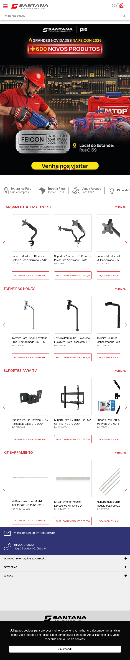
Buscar (123, 16)
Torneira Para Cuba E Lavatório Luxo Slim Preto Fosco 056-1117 (72, 340)
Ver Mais (120, 207)
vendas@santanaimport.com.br (34, 533)
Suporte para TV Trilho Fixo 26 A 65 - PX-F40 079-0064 (72, 422)
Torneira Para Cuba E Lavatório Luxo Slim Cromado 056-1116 (29, 340)
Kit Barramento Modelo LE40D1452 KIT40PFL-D (68, 504)
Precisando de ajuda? (123, 5)
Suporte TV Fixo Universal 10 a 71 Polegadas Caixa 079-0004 (30, 422)
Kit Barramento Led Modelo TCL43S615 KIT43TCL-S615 (28, 503)
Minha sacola (118, 5)
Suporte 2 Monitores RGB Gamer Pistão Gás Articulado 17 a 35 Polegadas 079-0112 (72, 258)
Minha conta (114, 6)
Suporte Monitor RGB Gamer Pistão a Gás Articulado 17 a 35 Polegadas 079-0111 (29, 258)
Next (68, 176)
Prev (4, 243)
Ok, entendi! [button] (65, 649)
